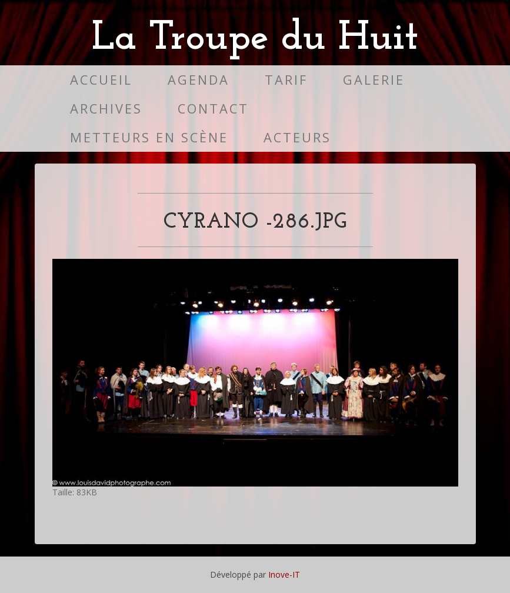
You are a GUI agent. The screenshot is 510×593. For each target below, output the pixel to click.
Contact (213, 108)
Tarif (286, 79)
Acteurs (297, 137)
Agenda (198, 79)
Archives (106, 108)
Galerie (374, 79)
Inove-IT (284, 574)
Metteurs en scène (149, 137)
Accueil (101, 79)
